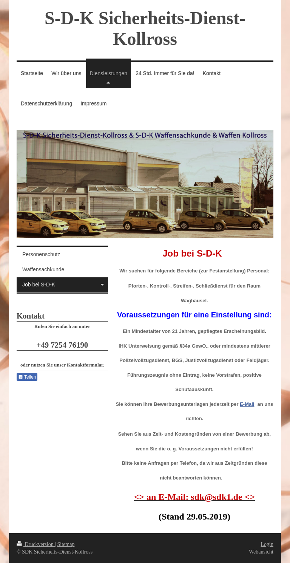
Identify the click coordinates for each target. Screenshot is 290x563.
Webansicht (261, 552)
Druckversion (36, 544)
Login (267, 544)
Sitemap (66, 544)
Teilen (27, 377)
